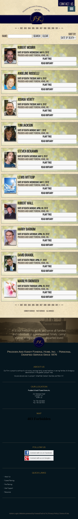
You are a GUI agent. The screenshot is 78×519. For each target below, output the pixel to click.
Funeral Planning (9, 480)
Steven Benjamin (28, 151)
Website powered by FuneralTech (31, 513)
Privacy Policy (53, 513)
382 (21, 28)
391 (56, 28)
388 (45, 28)
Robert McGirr (26, 48)
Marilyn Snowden (28, 281)
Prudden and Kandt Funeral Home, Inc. (33, 55)
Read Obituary (47, 63)
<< (16, 28)
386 (37, 28)
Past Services (40, 311)
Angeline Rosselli (28, 74)
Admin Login (13, 513)
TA (46, 513)
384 (29, 28)
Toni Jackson (25, 126)
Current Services (29, 311)
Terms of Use (64, 513)
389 (49, 28)
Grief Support (9, 488)
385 (33, 28)
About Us (7, 477)
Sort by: (72, 34)
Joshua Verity (26, 100)
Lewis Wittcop (26, 177)
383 (25, 28)
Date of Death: (23, 52)
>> (62, 28)
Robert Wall (25, 203)
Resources (8, 492)
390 (52, 28)
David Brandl (26, 255)
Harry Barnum (26, 229)
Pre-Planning (8, 484)
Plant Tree (47, 59)
